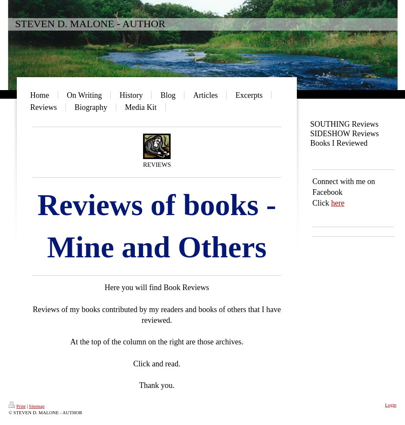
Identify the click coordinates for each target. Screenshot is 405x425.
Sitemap (36, 406)
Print (17, 406)
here (338, 203)
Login (390, 404)
